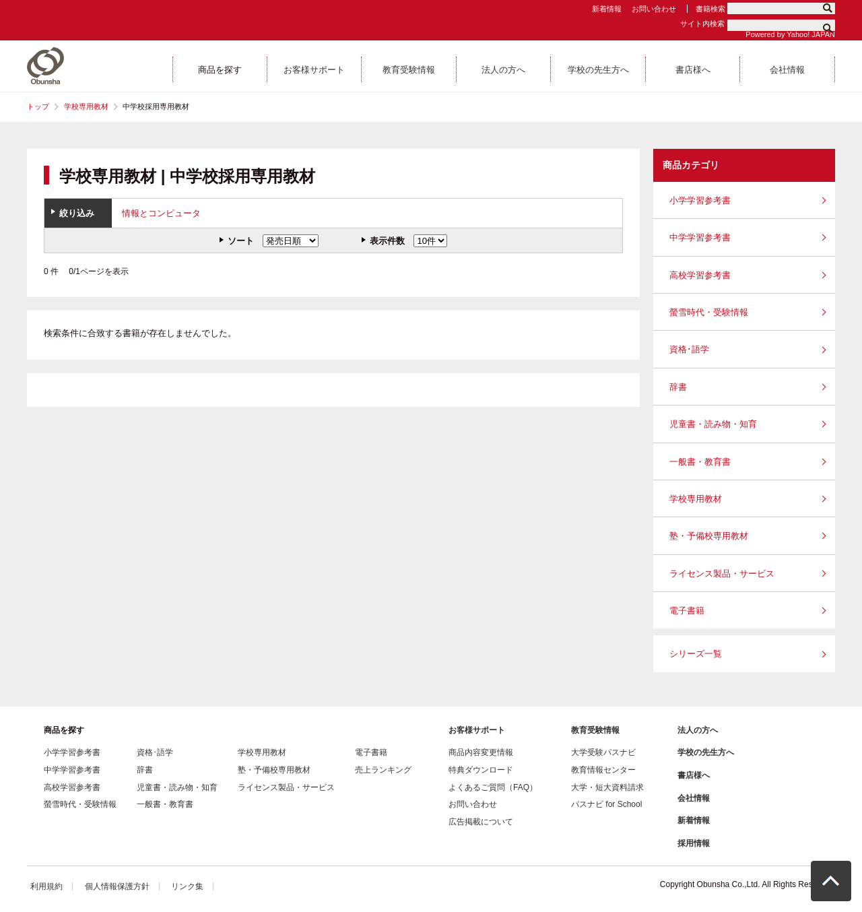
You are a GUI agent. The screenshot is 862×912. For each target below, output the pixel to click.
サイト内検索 (702, 24)
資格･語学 (689, 349)
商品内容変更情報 (481, 752)
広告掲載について (481, 821)
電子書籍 (686, 611)
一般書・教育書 (700, 462)
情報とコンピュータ (161, 213)
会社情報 (693, 798)
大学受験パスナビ (603, 752)
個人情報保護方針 (117, 886)
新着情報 (607, 9)
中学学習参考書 (700, 237)
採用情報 (693, 843)
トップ (38, 106)
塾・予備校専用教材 (708, 536)
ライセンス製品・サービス (721, 573)
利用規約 (46, 886)
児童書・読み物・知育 (713, 424)
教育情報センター (603, 770)
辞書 (678, 387)
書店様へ (693, 775)
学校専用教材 (86, 106)
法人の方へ (697, 730)
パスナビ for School (606, 804)
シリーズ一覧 (695, 654)
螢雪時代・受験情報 (708, 312)
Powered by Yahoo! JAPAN (790, 34)
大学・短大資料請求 (607, 787)
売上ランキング (383, 770)
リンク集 (187, 886)
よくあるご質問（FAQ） (493, 787)
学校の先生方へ (705, 752)
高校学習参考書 (700, 275)
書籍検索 (710, 9)
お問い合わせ (654, 9)
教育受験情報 (595, 730)
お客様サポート (477, 730)
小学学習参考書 (700, 200)
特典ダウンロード (481, 770)
